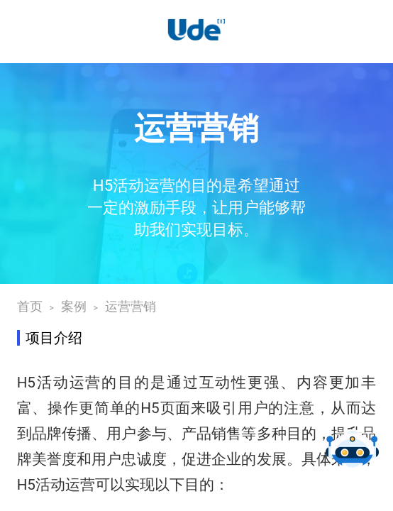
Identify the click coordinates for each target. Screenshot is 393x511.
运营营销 (130, 307)
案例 (74, 307)
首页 (30, 307)
